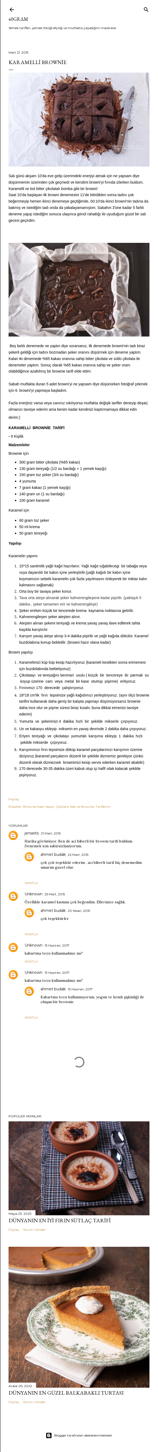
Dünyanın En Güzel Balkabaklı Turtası (66, 1392)
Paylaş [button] (14, 799)
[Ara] (146, 8)
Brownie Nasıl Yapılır (38, 807)
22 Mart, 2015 (78, 855)
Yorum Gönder (34, 1230)
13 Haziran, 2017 (57, 945)
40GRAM (18, 19)
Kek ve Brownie (82, 807)
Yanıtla (31, 883)
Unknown (33, 894)
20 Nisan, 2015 (79, 911)
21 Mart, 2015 (51, 833)
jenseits (32, 833)
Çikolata (62, 807)
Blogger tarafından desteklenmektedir (79, 1435)
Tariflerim (103, 807)
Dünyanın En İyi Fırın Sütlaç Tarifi (60, 1220)
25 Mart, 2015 (55, 894)
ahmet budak (53, 854)
